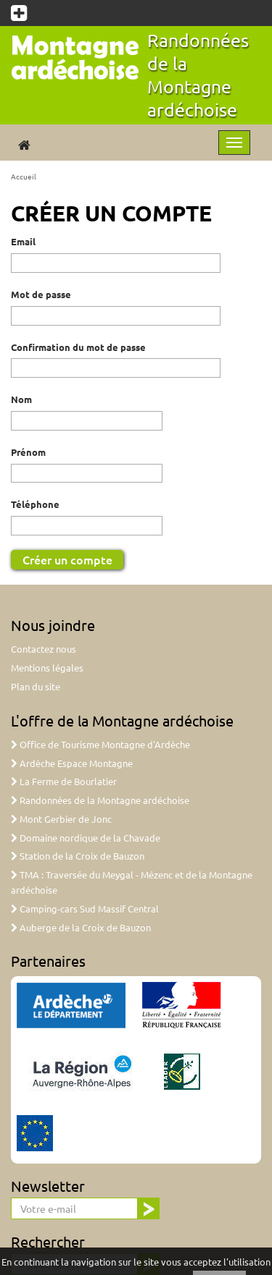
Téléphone (35, 504)
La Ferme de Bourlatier (64, 781)
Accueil (23, 176)
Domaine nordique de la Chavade (85, 837)
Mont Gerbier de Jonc (61, 819)
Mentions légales (47, 667)
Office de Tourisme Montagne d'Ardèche (100, 744)
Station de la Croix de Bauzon (77, 856)
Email (23, 241)
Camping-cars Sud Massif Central (85, 908)
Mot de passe (41, 294)
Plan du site (35, 686)
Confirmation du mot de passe (78, 347)
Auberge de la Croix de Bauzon (81, 927)
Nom (21, 399)
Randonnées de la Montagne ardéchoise (198, 75)
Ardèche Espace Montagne (72, 763)
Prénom (28, 452)
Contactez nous (43, 649)
